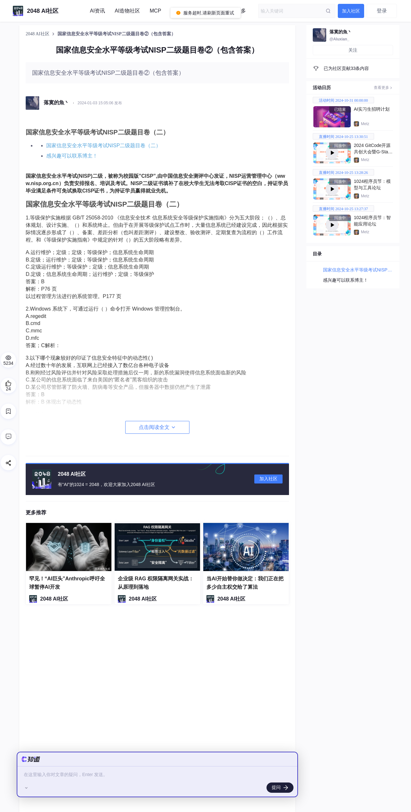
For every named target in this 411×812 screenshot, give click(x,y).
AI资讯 (97, 10)
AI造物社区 (127, 10)
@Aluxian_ (339, 39)
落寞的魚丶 (340, 31)
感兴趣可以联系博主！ (72, 155)
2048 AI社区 (38, 33)
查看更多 (383, 87)
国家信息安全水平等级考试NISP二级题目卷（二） (103, 145)
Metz (365, 124)
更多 (241, 10)
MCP (155, 10)
